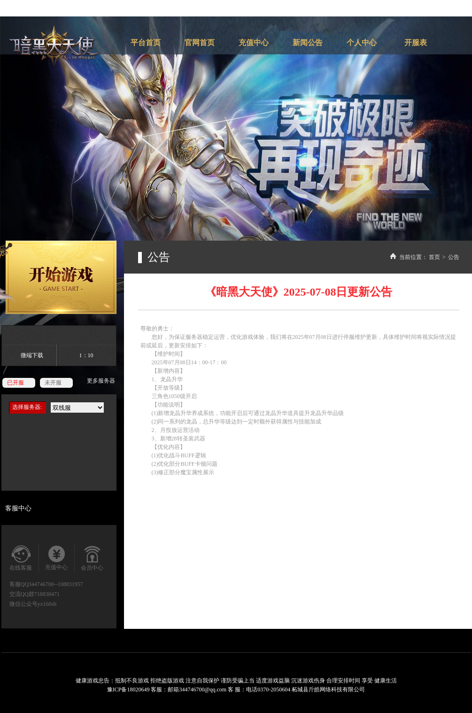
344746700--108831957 (56, 584)
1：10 (86, 355)
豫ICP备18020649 (129, 689)
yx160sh (47, 604)
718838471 (47, 594)
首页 (434, 257)
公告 (453, 257)
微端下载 (32, 355)
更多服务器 (101, 380)
